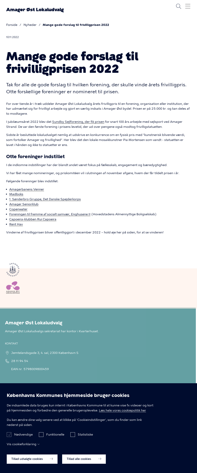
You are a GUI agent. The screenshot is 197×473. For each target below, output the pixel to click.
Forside (11, 25)
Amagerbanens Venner (26, 189)
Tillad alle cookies (84, 462)
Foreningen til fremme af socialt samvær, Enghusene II (49, 214)
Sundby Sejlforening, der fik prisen (78, 122)
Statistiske (85, 438)
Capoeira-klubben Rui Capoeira (32, 219)
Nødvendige (23, 438)
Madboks (16, 194)
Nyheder (30, 25)
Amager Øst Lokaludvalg (35, 9)
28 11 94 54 (17, 361)
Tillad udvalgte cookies (32, 462)
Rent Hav (16, 224)
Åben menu (187, 6)
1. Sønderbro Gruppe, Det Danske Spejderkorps (45, 199)
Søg (178, 6)
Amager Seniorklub (23, 204)
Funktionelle (55, 438)
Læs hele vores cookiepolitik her (122, 413)
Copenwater (18, 209)
